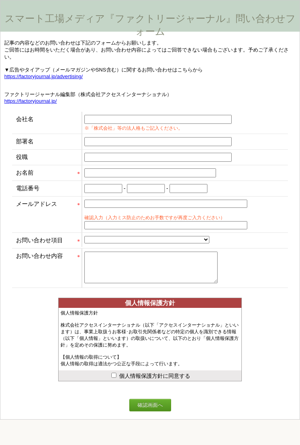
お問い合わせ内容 (39, 255)
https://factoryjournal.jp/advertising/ (43, 76)
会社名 (25, 119)
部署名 (25, 141)
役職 (22, 157)
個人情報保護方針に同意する (150, 382)
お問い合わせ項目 (39, 240)
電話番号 (27, 188)
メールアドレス (36, 203)
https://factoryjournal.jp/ (30, 101)
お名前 (25, 172)
